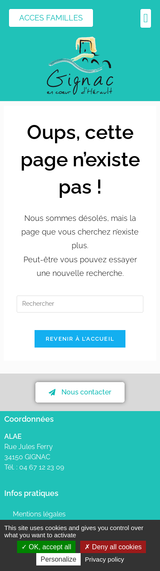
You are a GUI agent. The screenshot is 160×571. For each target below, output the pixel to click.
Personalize (58, 559)
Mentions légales (39, 514)
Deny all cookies (113, 547)
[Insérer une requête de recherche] (80, 304)
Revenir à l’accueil (80, 339)
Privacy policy (104, 559)
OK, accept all (46, 547)
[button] (145, 18)
